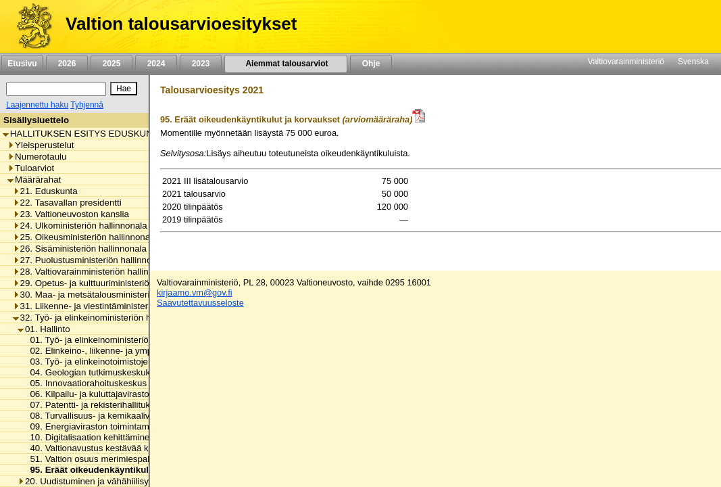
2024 (156, 63)
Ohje (370, 63)
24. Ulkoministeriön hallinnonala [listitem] (80, 226)
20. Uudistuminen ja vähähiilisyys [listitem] (87, 481)
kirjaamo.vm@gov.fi (194, 292)
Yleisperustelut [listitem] (40, 145)
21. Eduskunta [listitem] (45, 191)
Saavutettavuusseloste (200, 303)
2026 (66, 63)
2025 (111, 63)
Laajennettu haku (37, 105)
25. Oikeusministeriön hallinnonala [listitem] (85, 237)
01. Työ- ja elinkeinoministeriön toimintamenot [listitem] (117, 340)
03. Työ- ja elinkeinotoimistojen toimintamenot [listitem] (117, 361)
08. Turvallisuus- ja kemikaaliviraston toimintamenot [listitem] (129, 416)
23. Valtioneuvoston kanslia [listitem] (71, 214)
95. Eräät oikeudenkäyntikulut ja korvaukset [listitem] (119, 470)
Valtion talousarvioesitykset (181, 24)
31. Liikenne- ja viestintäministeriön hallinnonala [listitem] (112, 306)
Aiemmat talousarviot (285, 63)
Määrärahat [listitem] (34, 180)
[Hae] (123, 88)
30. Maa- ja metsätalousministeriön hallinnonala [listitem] (112, 294)
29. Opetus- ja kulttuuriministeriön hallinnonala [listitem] (109, 283)
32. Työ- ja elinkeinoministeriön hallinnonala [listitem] (104, 317)
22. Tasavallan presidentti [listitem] (67, 203)
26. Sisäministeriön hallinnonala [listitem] (80, 249)
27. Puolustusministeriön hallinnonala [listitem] (91, 260)
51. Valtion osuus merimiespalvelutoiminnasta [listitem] (117, 459)
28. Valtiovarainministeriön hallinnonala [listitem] (94, 271)
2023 (200, 63)
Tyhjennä (86, 105)
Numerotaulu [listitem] (36, 157)
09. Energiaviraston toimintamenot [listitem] (94, 426)
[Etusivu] (29, 26)
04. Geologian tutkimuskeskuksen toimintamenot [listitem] (123, 372)
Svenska (693, 61)
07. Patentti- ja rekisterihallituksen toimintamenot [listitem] (123, 405)
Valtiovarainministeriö (626, 61)
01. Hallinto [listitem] (44, 329)
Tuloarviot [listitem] (30, 168)
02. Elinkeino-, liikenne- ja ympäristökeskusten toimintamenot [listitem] (148, 351)
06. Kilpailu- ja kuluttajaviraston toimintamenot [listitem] (117, 394)
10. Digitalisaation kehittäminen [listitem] (88, 437)
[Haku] (56, 89)
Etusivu (21, 63)
